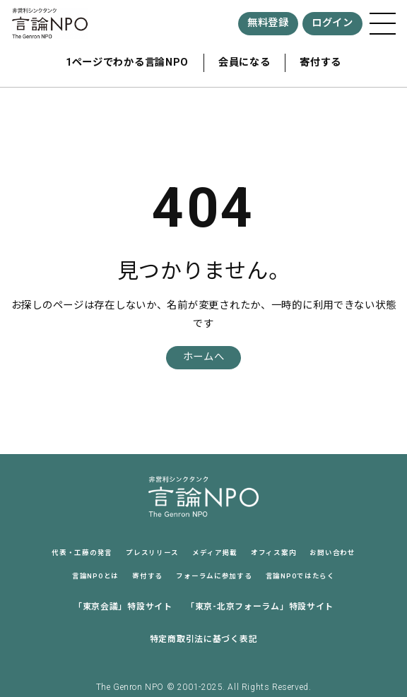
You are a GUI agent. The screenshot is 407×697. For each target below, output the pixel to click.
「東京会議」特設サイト (122, 607)
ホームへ (204, 357)
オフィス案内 (273, 552)
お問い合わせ (332, 552)
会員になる (244, 62)
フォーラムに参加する (214, 576)
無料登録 (268, 23)
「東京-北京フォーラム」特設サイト (260, 607)
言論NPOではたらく (300, 576)
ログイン (332, 23)
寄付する (320, 62)
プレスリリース (152, 552)
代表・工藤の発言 (82, 552)
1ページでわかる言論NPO (127, 62)
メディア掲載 (214, 552)
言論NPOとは (95, 576)
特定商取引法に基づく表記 (204, 639)
